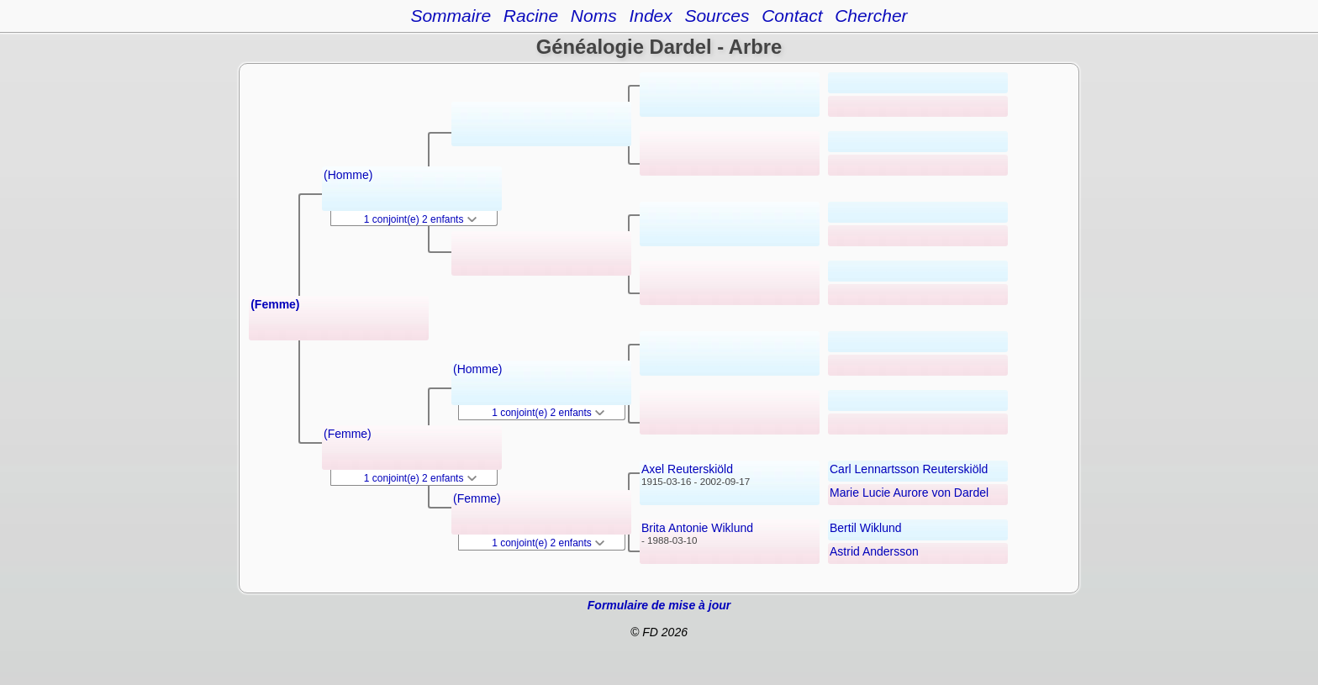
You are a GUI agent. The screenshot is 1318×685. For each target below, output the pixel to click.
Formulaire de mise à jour (659, 605)
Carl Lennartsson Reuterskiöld (909, 469)
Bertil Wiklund (866, 528)
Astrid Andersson (874, 551)
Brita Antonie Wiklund (697, 528)
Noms (594, 15)
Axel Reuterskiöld (687, 469)
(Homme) (348, 175)
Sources (716, 15)
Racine (530, 15)
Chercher (871, 15)
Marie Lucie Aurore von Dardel (909, 492)
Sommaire (450, 15)
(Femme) (274, 304)
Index (650, 15)
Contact (792, 15)
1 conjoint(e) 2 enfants (420, 219)
